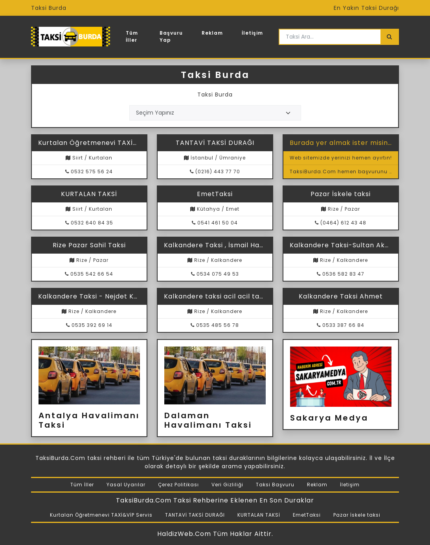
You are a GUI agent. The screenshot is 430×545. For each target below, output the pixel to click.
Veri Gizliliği (227, 484)
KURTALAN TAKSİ (258, 515)
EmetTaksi (307, 515)
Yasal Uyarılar (126, 484)
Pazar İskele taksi (356, 515)
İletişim (252, 33)
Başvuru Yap (171, 36)
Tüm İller (132, 36)
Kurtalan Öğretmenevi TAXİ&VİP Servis (101, 515)
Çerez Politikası (178, 484)
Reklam (212, 33)
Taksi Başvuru (275, 484)
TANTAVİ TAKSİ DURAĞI (195, 515)
